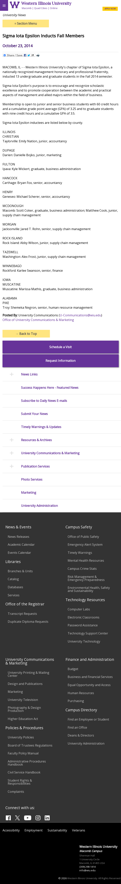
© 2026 (62, 878)
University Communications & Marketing (50, 453)
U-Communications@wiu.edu (80, 315)
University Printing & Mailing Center (28, 674)
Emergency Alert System (85, 544)
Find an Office (77, 727)
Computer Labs (79, 609)
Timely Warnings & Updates (41, 427)
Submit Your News (34, 414)
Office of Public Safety (83, 537)
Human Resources (81, 693)
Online (54, 8)
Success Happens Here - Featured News (49, 388)
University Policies (21, 737)
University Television (23, 700)
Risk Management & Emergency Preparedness (86, 578)
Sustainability (57, 830)
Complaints (16, 791)
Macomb (27, 8)
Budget (73, 669)
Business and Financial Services (90, 677)
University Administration (39, 506)
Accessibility (11, 830)
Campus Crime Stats (82, 568)
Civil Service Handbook (24, 772)
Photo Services (31, 479)
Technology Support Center (88, 633)
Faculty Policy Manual (23, 753)
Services (13, 595)
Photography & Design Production (24, 709)
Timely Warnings (80, 553)
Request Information (60, 361)
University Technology (84, 641)
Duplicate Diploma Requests (28, 621)
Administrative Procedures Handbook (27, 763)
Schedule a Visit (60, 347)
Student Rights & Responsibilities (20, 782)
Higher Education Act (23, 719)
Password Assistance (83, 625)
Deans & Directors (81, 735)
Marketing (28, 492)
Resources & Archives (36, 440)
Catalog (13, 579)
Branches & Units (20, 571)
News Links (29, 374)
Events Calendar (19, 553)
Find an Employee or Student (88, 719)
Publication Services (35, 466)
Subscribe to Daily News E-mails (44, 401)
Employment (33, 830)
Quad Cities (40, 8)
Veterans (78, 830)
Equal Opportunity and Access (89, 685)
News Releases (18, 537)
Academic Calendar (21, 544)
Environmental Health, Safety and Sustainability (89, 589)
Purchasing (76, 701)
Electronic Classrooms (83, 617)
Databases (15, 587)
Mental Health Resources (86, 560)
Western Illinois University (46, 3)
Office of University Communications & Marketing (38, 320)
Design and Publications (25, 684)
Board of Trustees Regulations (30, 745)
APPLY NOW (110, 8)
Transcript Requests (22, 614)
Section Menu (25, 23)
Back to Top (26, 333)
